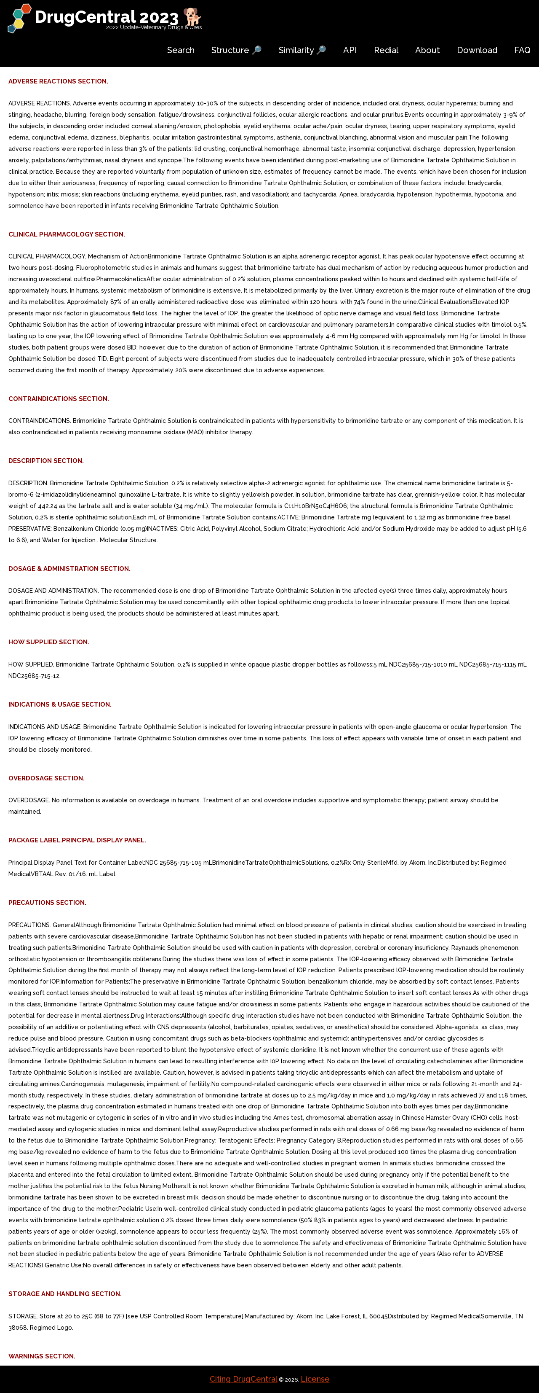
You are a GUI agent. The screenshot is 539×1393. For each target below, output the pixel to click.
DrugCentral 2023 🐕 (119, 17)
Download (477, 50)
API (350, 50)
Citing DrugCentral (244, 1378)
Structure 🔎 (236, 50)
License (315, 1378)
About (427, 50)
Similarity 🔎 (302, 50)
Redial (386, 50)
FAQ (522, 50)
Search (181, 50)
